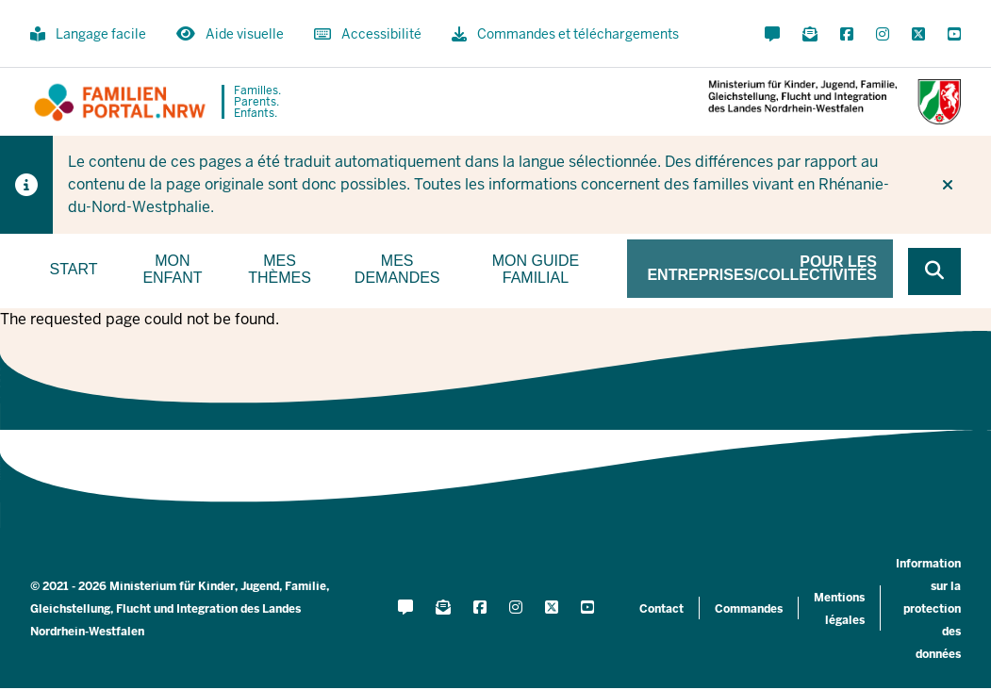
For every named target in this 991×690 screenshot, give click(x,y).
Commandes (749, 608)
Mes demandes (397, 269)
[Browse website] (934, 271)
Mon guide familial (535, 269)
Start (74, 269)
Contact (661, 608)
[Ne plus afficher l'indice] (947, 185)
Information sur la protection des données (928, 609)
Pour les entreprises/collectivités (762, 268)
